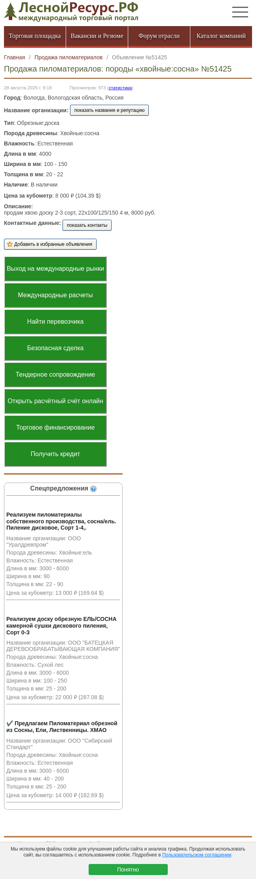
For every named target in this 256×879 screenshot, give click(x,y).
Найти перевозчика (55, 321)
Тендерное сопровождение (55, 374)
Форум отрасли (159, 35)
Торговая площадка (35, 35)
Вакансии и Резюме (96, 35)
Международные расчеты (55, 295)
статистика (120, 87)
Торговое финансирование (55, 427)
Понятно (128, 869)
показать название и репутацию (109, 110)
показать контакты (87, 225)
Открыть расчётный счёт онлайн (55, 401)
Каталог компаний (221, 35)
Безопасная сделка (55, 348)
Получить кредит (55, 454)
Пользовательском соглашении (196, 855)
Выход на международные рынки (55, 268)
